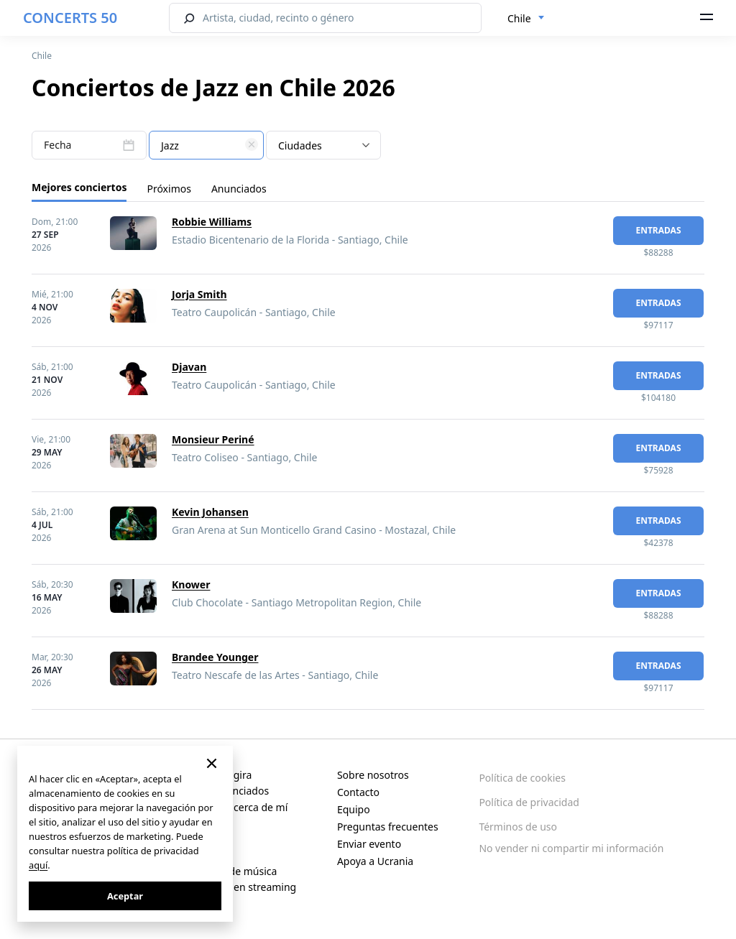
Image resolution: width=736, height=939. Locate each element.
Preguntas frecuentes (387, 826)
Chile (42, 56)
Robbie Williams (212, 221)
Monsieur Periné (213, 439)
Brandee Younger (215, 657)
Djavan (189, 367)
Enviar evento (369, 844)
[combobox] (526, 18)
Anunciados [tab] (239, 188)
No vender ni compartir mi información (571, 848)
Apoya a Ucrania (375, 861)
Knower (191, 584)
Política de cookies (522, 778)
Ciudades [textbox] (300, 145)
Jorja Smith (199, 294)
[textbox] (206, 145)
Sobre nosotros (373, 775)
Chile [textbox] (519, 18)
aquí (38, 865)
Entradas (658, 230)
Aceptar (125, 895)
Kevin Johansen (210, 512)
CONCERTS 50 (70, 17)
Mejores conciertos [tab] (79, 187)
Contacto (358, 792)
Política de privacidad (529, 802)
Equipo (353, 809)
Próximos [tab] (168, 188)
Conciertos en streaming (238, 887)
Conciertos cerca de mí (234, 807)
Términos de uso (518, 826)
